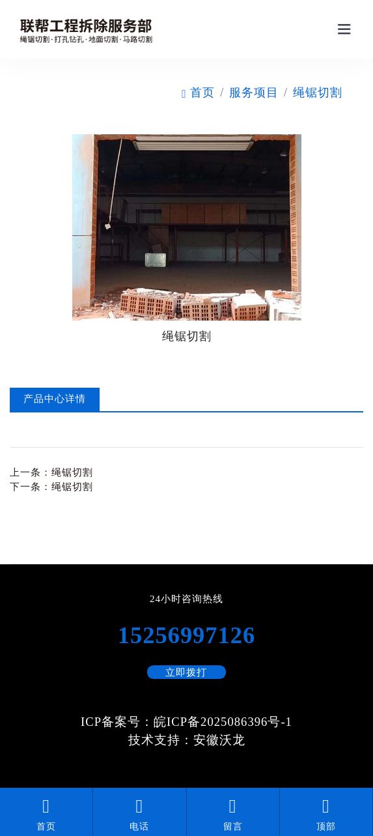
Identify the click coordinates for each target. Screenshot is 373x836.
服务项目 (254, 92)
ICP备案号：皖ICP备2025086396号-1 (186, 721)
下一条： (51, 487)
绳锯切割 (317, 92)
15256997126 (186, 635)
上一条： (51, 472)
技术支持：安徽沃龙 (186, 740)
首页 (198, 92)
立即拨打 (186, 672)
